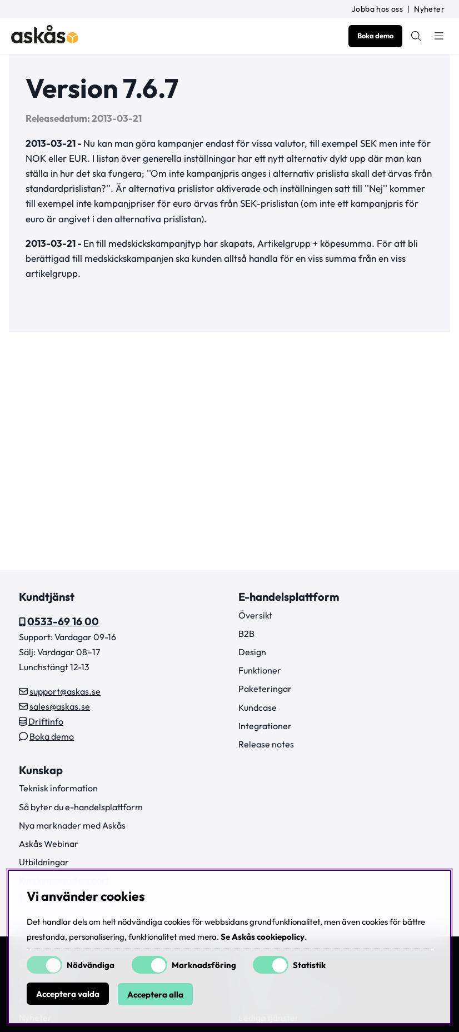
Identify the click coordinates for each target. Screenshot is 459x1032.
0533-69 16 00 (63, 621)
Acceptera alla (155, 994)
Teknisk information (58, 788)
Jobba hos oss (377, 9)
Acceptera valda (67, 994)
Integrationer (265, 725)
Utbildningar (44, 862)
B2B (246, 633)
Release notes (266, 744)
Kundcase (257, 707)
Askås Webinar (48, 843)
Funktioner (259, 670)
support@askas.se (65, 691)
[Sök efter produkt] (416, 36)
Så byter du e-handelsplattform (81, 806)
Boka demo (375, 35)
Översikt (255, 615)
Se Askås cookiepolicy (263, 937)
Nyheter (429, 9)
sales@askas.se (59, 706)
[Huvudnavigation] (439, 36)
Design (252, 651)
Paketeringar (265, 688)
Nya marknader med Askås (72, 825)
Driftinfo (45, 721)
